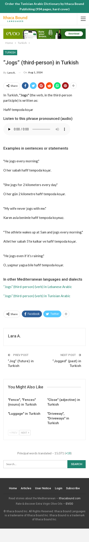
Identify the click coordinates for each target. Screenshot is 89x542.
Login (58, 488)
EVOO (69, 503)
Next (25, 432)
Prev (13, 432)
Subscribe (73, 488)
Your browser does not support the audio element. (36, 129)
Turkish (10, 52)
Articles (26, 488)
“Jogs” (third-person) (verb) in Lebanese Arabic (37, 287)
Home (13, 488)
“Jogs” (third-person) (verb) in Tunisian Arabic (36, 296)
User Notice (43, 488)
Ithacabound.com (70, 498)
